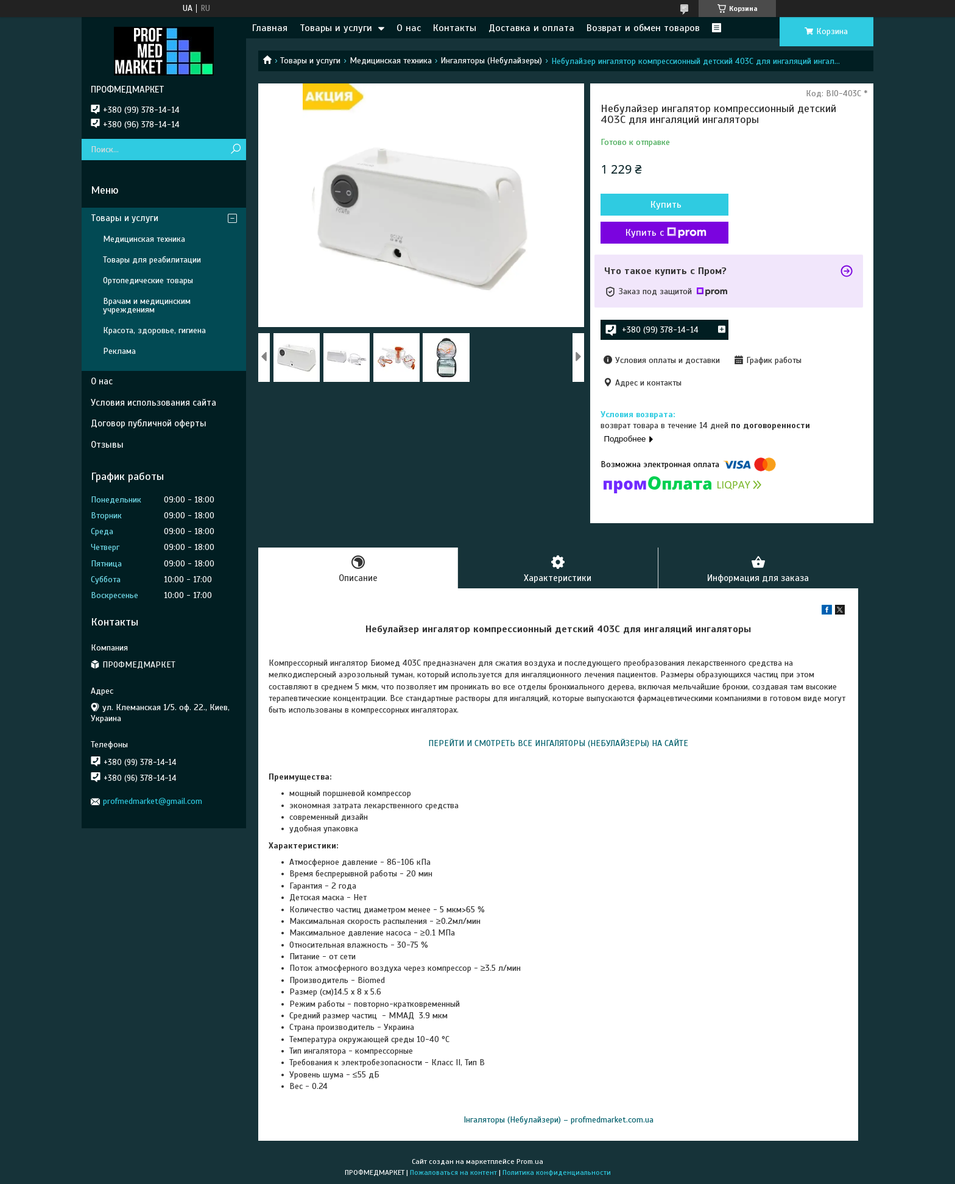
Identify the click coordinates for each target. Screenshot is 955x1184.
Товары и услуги (336, 28)
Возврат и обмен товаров (643, 28)
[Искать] (235, 149)
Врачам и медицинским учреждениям (147, 305)
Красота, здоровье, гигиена (154, 330)
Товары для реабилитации (152, 260)
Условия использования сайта (153, 402)
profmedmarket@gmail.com (152, 801)
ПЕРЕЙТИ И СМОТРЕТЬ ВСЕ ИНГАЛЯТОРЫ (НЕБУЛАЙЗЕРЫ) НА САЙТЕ (558, 743)
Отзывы (107, 444)
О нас (408, 28)
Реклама (119, 351)
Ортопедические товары (148, 280)
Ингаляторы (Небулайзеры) (491, 60)
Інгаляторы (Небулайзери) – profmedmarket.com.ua (558, 1120)
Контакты (454, 28)
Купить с (666, 233)
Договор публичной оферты (148, 423)
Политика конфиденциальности (556, 1172)
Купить (666, 205)
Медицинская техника (391, 60)
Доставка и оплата (531, 28)
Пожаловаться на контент (453, 1172)
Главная (269, 28)
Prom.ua (529, 1161)
